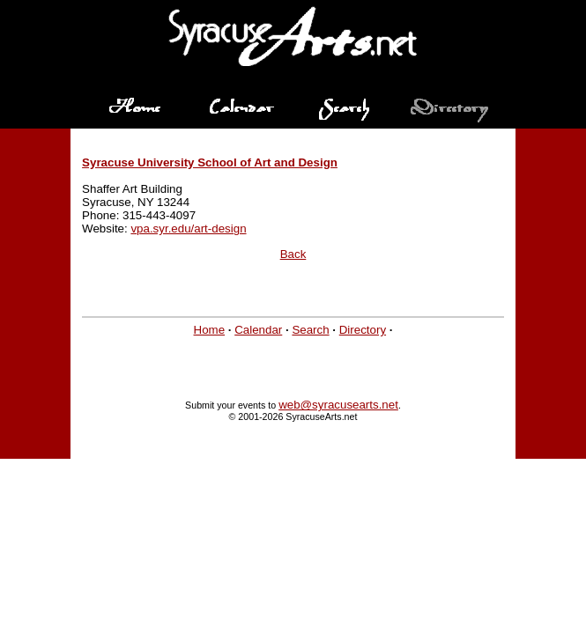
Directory (362, 329)
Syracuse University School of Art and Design (210, 162)
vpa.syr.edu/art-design (188, 228)
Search (310, 329)
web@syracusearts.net (338, 404)
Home (210, 329)
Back (293, 254)
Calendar (258, 329)
